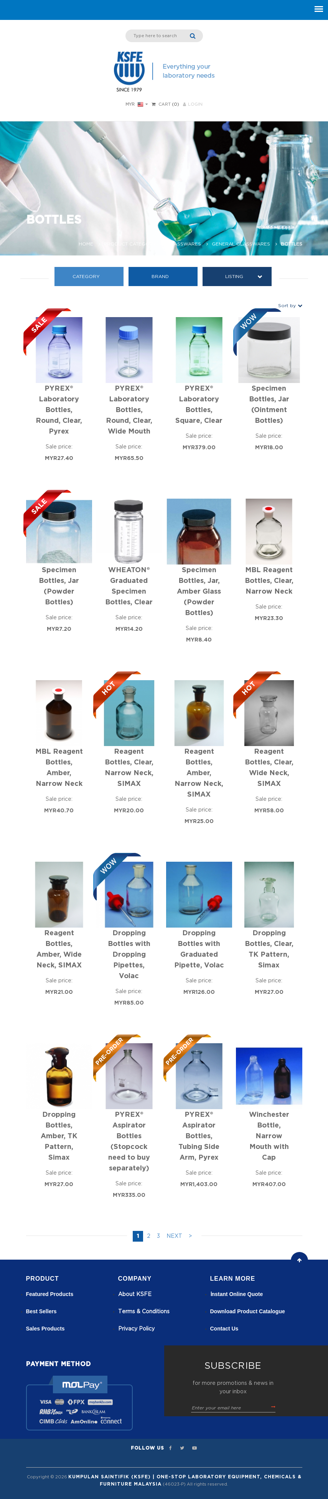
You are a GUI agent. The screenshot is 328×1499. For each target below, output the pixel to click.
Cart (164, 104)
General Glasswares (241, 244)
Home (86, 244)
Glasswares (184, 244)
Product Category (130, 244)
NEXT (174, 1236)
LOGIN (193, 104)
